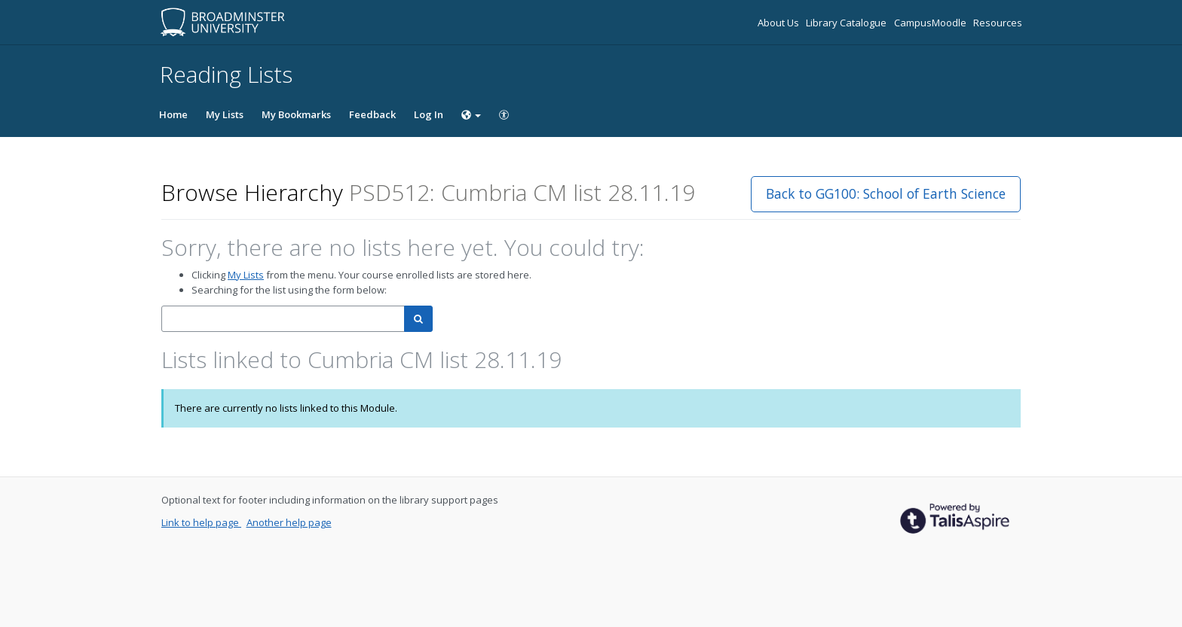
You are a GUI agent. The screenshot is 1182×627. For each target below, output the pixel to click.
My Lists (224, 114)
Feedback (372, 114)
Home (173, 114)
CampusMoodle (931, 22)
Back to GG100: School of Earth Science (886, 193)
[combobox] (283, 319)
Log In (428, 114)
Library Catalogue (847, 22)
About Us (779, 22)
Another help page (289, 522)
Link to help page (201, 522)
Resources (997, 22)
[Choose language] (471, 114)
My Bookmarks (296, 114)
